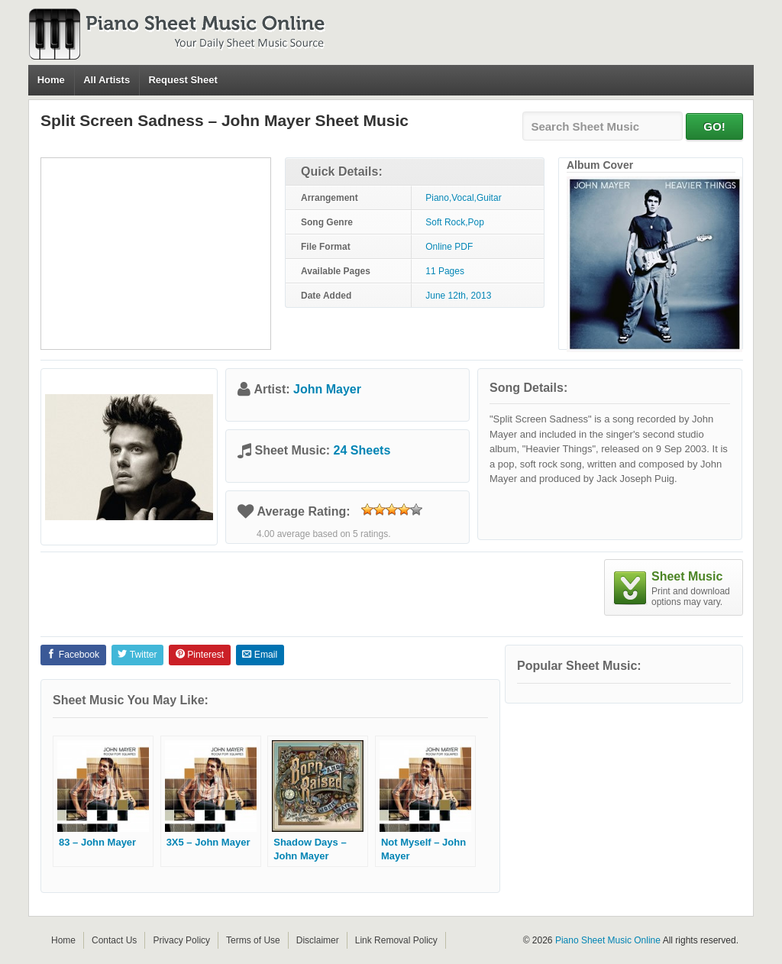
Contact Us (114, 940)
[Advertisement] (155, 253)
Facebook (73, 654)
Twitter (137, 654)
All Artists (106, 80)
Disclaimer (317, 940)
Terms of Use (253, 940)
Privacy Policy (181, 940)
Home (51, 80)
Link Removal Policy (396, 940)
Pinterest (200, 654)
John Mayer (327, 389)
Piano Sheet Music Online (608, 940)
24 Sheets (362, 450)
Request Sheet (182, 80)
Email (259, 654)
